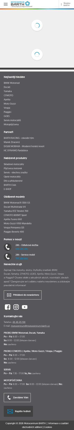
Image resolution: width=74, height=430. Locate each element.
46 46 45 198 (19, 322)
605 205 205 (22, 248)
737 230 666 (22, 258)
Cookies (48, 427)
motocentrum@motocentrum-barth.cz (30, 325)
